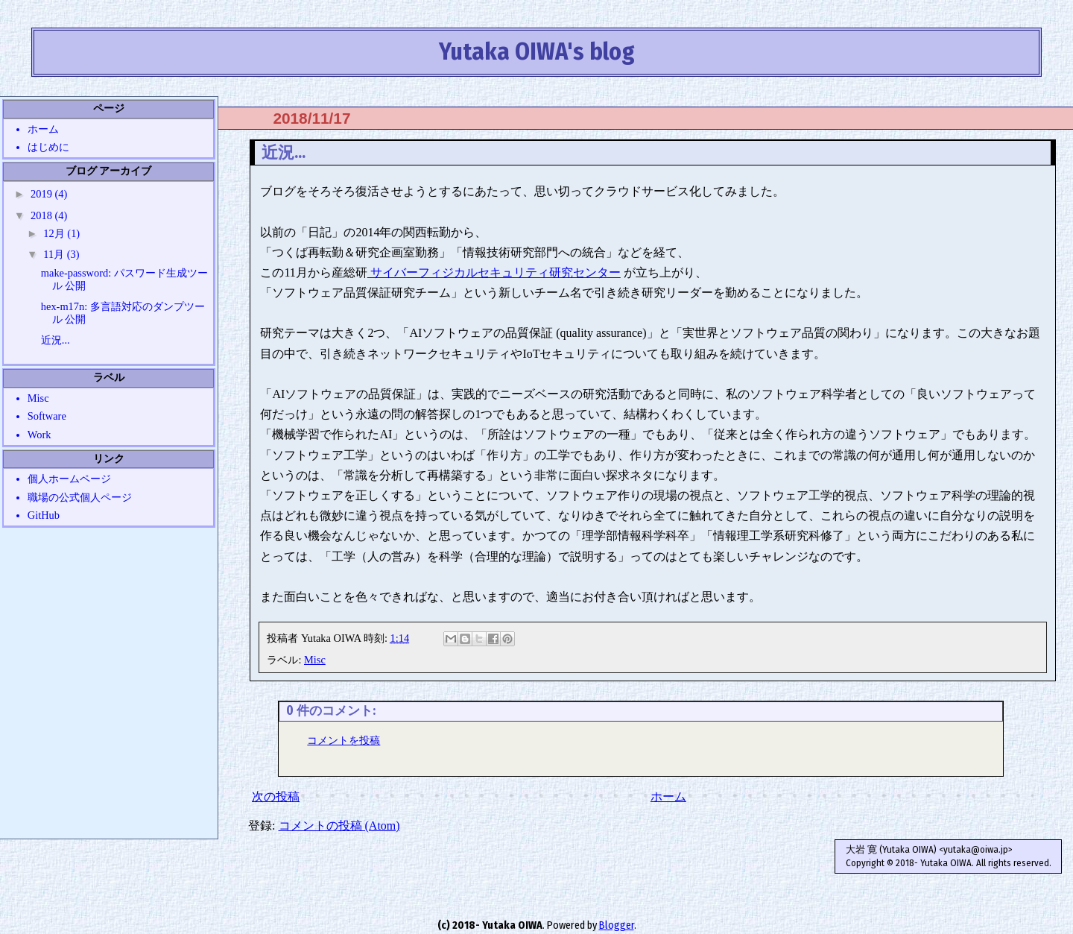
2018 (42, 215)
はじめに (48, 147)
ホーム (668, 796)
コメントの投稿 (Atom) (339, 825)
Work (39, 435)
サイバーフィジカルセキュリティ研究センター (494, 272)
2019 (42, 194)
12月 (55, 233)
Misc (315, 660)
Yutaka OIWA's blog (537, 51)
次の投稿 (276, 796)
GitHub (44, 515)
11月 (54, 254)
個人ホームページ (69, 479)
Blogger (616, 925)
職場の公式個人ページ (80, 497)
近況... (55, 340)
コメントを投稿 (343, 740)
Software (47, 416)
